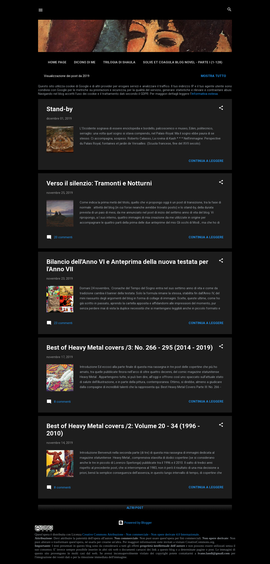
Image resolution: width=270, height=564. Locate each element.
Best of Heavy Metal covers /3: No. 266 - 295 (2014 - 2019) (129, 347)
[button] (221, 108)
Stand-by (59, 109)
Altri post (135, 507)
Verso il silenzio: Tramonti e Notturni (99, 183)
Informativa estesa (204, 94)
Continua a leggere (206, 161)
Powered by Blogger (135, 523)
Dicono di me (84, 62)
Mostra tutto (213, 76)
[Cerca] (229, 9)
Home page (57, 62)
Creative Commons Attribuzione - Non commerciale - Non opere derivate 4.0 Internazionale (140, 534)
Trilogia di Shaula (119, 62)
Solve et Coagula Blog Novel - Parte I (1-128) (182, 62)
